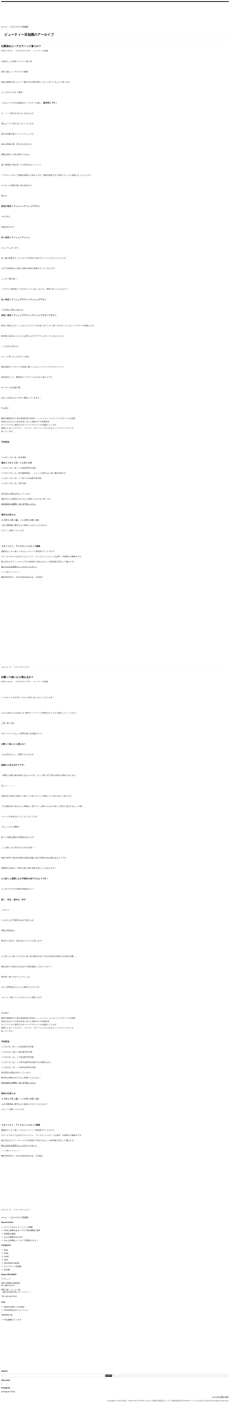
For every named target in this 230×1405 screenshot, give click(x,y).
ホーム (4, 27)
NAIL (6, 1260)
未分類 (7, 1270)
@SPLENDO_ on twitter (14, 1307)
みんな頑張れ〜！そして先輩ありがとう (21, 1240)
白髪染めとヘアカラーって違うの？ (21, 46)
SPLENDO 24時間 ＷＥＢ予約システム (18, 504)
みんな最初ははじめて (13, 1237)
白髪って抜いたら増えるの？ (17, 677)
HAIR (6, 1256)
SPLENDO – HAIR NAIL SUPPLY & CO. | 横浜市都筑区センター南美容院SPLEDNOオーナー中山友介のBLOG (16, 13)
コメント (5, 667)
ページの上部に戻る (220, 1397)
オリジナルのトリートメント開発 (18, 1227)
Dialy (6, 1253)
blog (6, 1250)
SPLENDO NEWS (12, 1263)
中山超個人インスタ (12, 1320)
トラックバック (20, 667)
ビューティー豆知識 (40, 51)
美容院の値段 (10, 1234)
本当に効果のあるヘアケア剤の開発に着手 (22, 1230)
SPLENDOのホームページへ (16, 1310)
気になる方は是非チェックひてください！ (19, 567)
